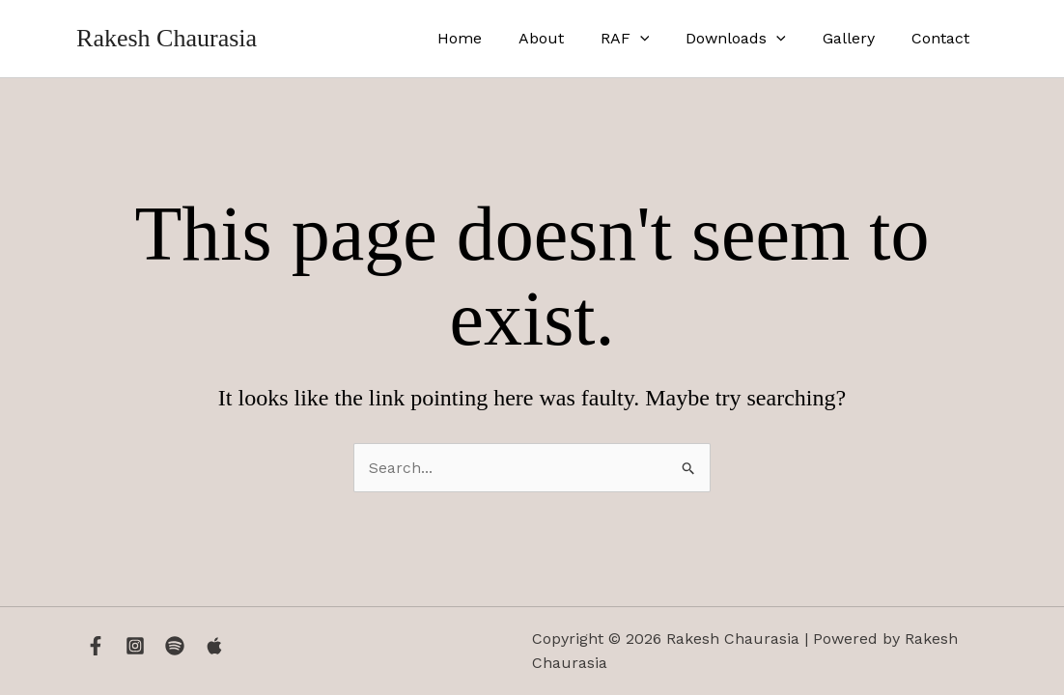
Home (491, 38)
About (567, 38)
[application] (660, 38)
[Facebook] (95, 645)
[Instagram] (135, 645)
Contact (943, 38)
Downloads (750, 38)
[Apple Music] (214, 645)
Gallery (857, 38)
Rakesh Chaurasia (166, 38)
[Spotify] (174, 645)
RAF (645, 38)
